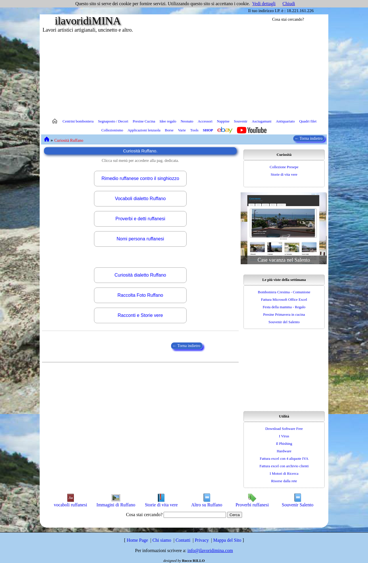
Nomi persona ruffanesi (140, 238)
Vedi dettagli (263, 3)
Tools (194, 130)
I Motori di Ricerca (284, 473)
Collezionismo (112, 130)
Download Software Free (284, 428)
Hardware (284, 451)
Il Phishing (284, 443)
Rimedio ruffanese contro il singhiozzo (140, 178)
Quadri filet (307, 121)
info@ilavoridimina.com (210, 550)
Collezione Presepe (284, 167)
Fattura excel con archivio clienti (283, 466)
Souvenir (240, 121)
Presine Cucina (144, 121)
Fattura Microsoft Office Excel (284, 299)
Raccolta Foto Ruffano (140, 295)
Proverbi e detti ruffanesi (140, 218)
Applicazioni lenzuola (144, 130)
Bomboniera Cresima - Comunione (284, 292)
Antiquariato (285, 121)
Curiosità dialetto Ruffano (140, 275)
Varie (182, 130)
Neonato (187, 121)
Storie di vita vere (284, 174)
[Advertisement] (184, 75)
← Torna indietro (309, 138)
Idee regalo (168, 121)
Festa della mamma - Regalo (284, 307)
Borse (169, 130)
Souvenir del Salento (284, 322)
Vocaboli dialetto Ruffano (140, 198)
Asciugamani (262, 121)
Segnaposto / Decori (113, 121)
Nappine (223, 121)
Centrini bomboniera (78, 121)
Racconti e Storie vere (140, 315)
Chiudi (289, 3)
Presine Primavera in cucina (284, 314)
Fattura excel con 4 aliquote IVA (284, 458)
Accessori (205, 121)
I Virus (284, 436)
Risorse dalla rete (284, 481)
